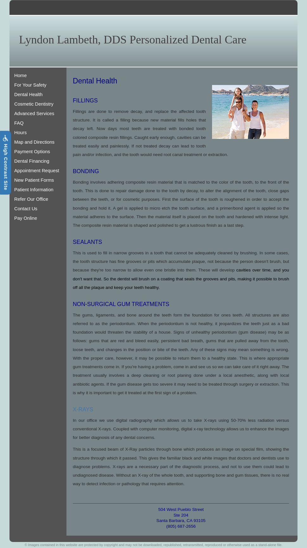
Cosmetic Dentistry (33, 104)
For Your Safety (30, 85)
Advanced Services (34, 113)
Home (20, 75)
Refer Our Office (31, 199)
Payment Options (32, 151)
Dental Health (28, 94)
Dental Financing (31, 161)
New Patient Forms (34, 180)
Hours (20, 132)
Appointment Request (36, 170)
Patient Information (33, 189)
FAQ (19, 123)
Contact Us (25, 208)
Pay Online (25, 218)
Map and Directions (34, 142)
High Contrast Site (5, 163)
